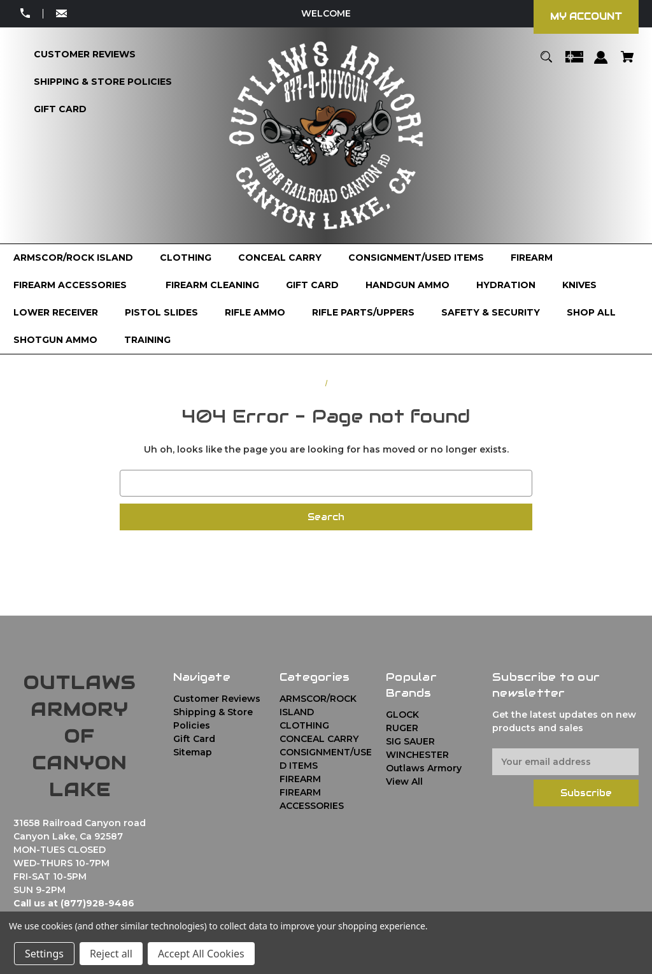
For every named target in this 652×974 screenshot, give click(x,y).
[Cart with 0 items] (627, 63)
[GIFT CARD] (312, 285)
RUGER (402, 728)
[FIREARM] (537, 258)
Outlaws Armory (424, 768)
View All (404, 781)
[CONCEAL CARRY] (280, 258)
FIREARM (300, 779)
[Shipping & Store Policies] (102, 82)
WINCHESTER (417, 754)
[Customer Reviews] (84, 54)
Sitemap (192, 752)
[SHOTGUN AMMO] (55, 340)
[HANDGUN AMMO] (407, 285)
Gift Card (194, 739)
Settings (44, 954)
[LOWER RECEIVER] (55, 312)
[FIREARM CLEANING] (212, 285)
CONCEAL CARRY (319, 739)
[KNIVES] (579, 285)
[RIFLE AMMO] (255, 312)
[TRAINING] (147, 340)
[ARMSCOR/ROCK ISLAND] (73, 258)
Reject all (111, 954)
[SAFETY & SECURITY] (490, 312)
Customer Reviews (216, 698)
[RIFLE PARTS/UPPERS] (363, 312)
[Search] (546, 63)
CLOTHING (304, 725)
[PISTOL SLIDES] (161, 312)
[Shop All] (591, 312)
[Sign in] (601, 63)
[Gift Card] (60, 109)
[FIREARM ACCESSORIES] (76, 285)
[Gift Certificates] (574, 63)
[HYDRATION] (506, 285)
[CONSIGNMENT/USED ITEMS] (416, 258)
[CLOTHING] (185, 258)
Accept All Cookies (201, 954)
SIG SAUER (410, 741)
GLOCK (402, 714)
